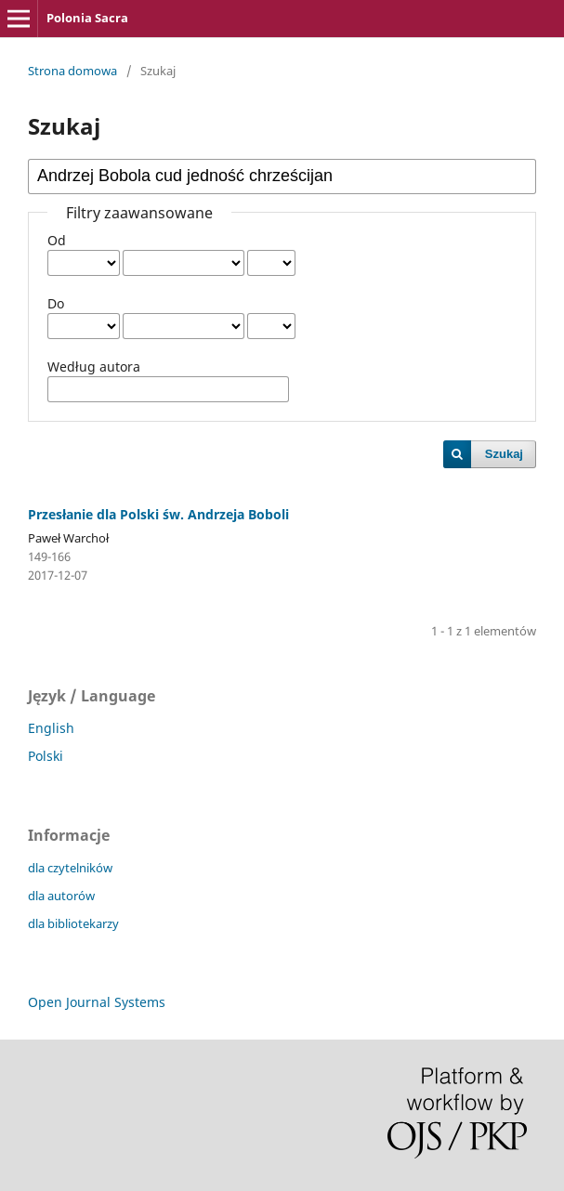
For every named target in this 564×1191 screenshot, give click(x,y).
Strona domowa (72, 70)
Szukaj (504, 454)
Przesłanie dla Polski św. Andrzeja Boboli (158, 514)
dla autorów (61, 895)
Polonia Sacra (87, 17)
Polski (45, 756)
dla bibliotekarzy (73, 923)
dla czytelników (70, 867)
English (51, 728)
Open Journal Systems (96, 1002)
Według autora (93, 366)
